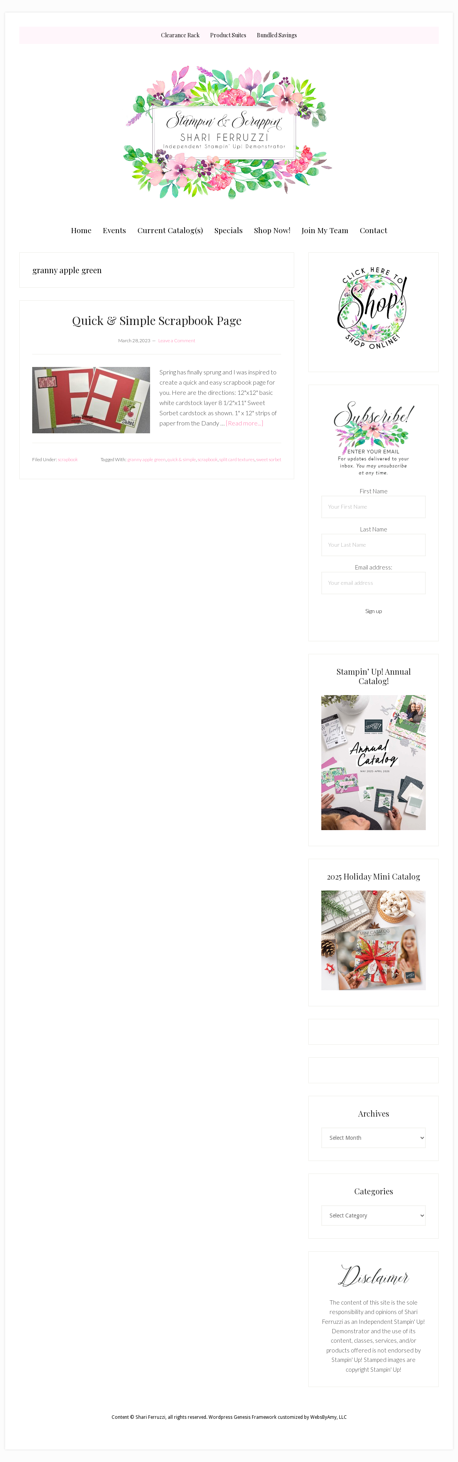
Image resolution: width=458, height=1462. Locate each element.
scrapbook (68, 459)
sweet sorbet (268, 459)
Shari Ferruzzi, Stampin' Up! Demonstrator (229, 132)
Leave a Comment (176, 340)
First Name (374, 491)
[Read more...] (244, 423)
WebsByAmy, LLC (328, 1417)
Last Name (373, 529)
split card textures (237, 459)
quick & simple (181, 459)
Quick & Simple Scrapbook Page (157, 320)
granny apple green (146, 459)
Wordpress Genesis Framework (243, 1417)
